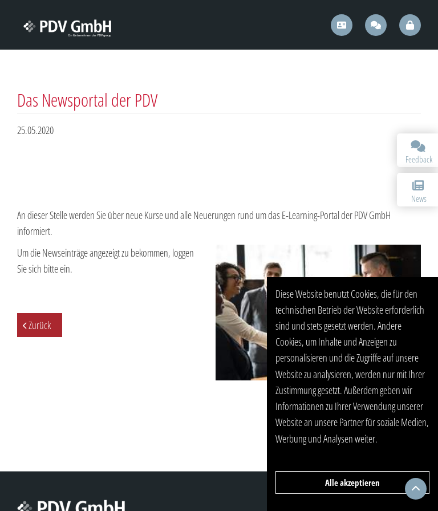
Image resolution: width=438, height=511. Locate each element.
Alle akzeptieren (352, 482)
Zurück (40, 325)
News (418, 192)
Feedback (418, 152)
